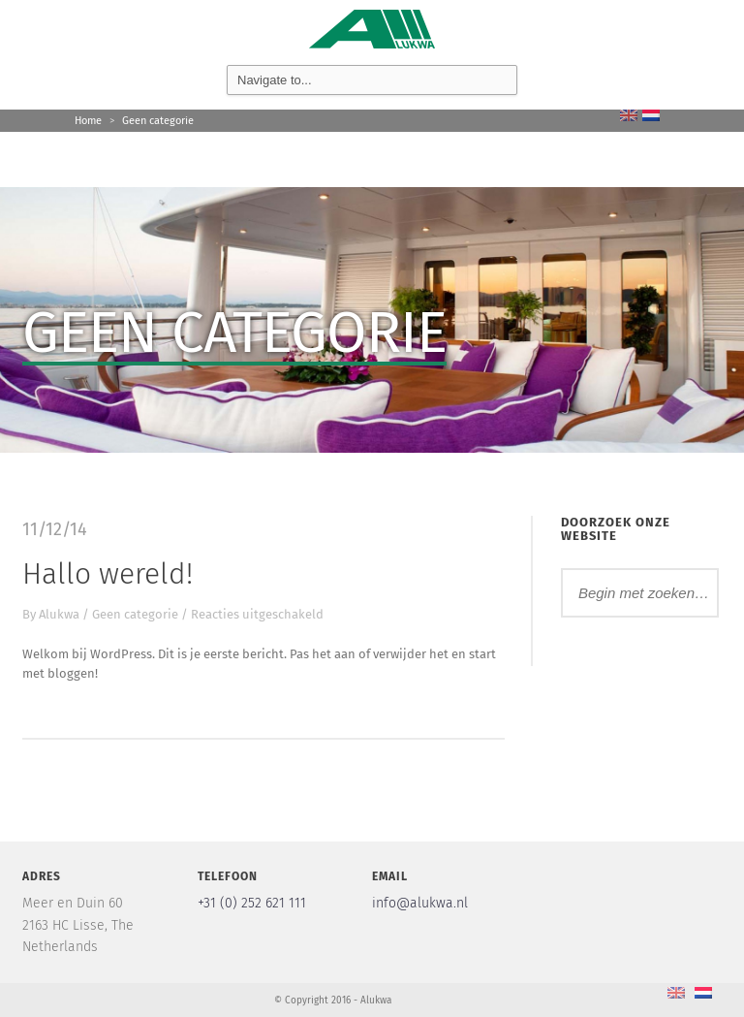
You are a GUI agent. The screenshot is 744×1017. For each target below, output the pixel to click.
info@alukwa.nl (420, 903)
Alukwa (59, 614)
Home (88, 120)
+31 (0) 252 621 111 (252, 903)
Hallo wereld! (107, 573)
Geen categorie (158, 120)
